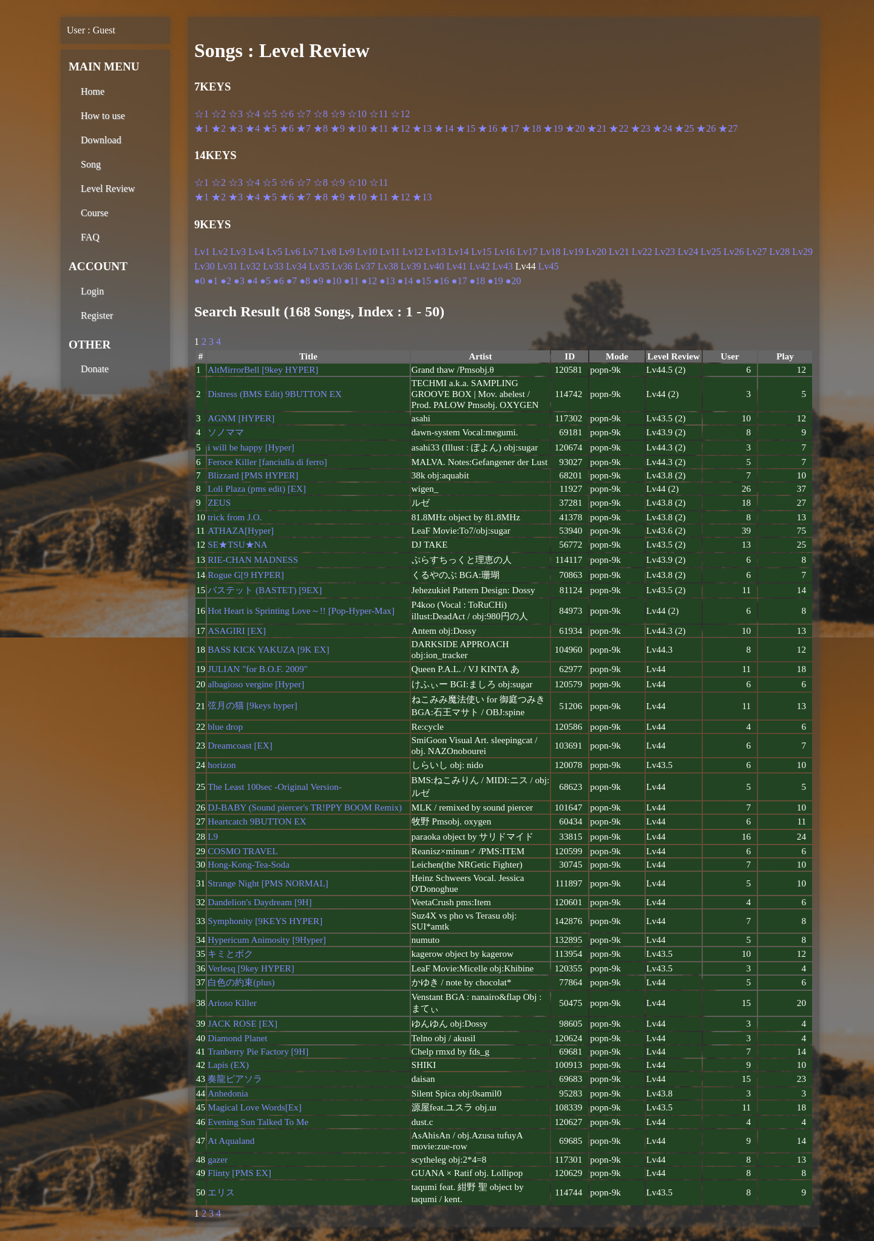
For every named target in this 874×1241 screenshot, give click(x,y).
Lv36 (342, 266)
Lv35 (319, 266)
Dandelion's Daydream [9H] (259, 902)
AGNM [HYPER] (241, 418)
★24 (662, 128)
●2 (225, 281)
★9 (337, 128)
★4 (252, 128)
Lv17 (527, 251)
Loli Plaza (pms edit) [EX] (257, 488)
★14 (443, 128)
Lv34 (296, 266)
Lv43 (502, 266)
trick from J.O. (235, 517)
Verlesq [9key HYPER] (251, 968)
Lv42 (479, 266)
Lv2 (220, 251)
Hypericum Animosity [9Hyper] (267, 939)
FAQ (90, 237)
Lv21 (619, 251)
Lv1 (202, 251)
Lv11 (390, 251)
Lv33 (273, 266)
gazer (218, 1159)
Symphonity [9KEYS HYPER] (265, 921)
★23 (640, 128)
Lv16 (504, 251)
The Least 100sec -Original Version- (275, 786)
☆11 (378, 114)
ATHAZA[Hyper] (241, 530)
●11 (351, 281)
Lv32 (250, 266)
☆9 (337, 114)
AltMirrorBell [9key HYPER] (263, 369)
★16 (487, 128)
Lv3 (238, 251)
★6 (286, 128)
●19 (495, 281)
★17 (509, 128)
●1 (213, 281)
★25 (684, 128)
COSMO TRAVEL (242, 851)
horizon (221, 765)
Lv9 (346, 251)
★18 (531, 128)
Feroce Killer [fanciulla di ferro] (267, 462)
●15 (423, 281)
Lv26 (733, 251)
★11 (378, 128)
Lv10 (367, 251)
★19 (553, 128)
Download (101, 140)
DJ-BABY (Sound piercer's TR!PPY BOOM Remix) (305, 807)
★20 (574, 128)
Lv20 (596, 251)
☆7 (303, 114)
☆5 (269, 114)
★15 (465, 128)
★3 (235, 128)
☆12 (400, 114)
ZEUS (219, 502)
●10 (334, 281)
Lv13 (435, 251)
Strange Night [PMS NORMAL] (268, 883)
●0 (199, 281)
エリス (221, 1192)
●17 (459, 281)
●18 (478, 281)
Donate (95, 369)
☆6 (286, 114)
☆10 (357, 114)
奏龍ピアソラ (235, 1078)
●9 (318, 281)
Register (97, 315)
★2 (218, 128)
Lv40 (434, 266)
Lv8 (328, 251)
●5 (265, 281)
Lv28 (780, 251)
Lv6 (292, 251)
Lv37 (364, 266)
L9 (213, 836)
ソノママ (226, 432)
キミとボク (230, 953)
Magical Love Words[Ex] (255, 1107)
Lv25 (710, 251)
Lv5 (274, 251)
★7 (303, 128)
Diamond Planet (237, 1038)
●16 (441, 281)
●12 (369, 281)
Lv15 (481, 251)
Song (91, 164)
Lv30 (204, 266)
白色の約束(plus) (241, 982)
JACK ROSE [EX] (242, 1023)
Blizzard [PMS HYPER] (253, 475)
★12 (400, 128)
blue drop (225, 726)
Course (94, 213)
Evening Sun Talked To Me (258, 1122)
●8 (304, 281)
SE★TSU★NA (237, 544)
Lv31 (227, 266)
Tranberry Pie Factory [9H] (258, 1051)
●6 (278, 281)
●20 (513, 281)
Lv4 (256, 251)
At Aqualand (231, 1140)
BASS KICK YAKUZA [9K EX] (268, 649)
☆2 (218, 114)
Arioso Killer (232, 1003)
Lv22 (642, 251)
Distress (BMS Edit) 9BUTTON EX (275, 394)
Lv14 (459, 251)
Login (92, 291)
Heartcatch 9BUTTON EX (257, 821)
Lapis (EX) (228, 1064)
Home (92, 91)
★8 (320, 128)
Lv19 (573, 251)
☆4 (252, 114)
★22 (618, 128)
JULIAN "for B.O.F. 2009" (258, 669)
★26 (706, 128)
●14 (405, 281)
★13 (422, 128)
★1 (201, 128)
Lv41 (457, 266)
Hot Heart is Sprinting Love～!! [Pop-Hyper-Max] (301, 610)
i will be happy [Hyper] (251, 447)
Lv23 (665, 251)
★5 (269, 128)
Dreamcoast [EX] (240, 745)
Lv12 (412, 251)
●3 (239, 281)
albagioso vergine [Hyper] (256, 684)
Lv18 (550, 251)
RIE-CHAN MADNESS (253, 559)
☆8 (320, 114)
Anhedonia (228, 1093)
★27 (727, 128)
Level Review (108, 188)
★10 (357, 128)
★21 (596, 128)
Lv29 (802, 251)
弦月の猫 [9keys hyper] (252, 705)
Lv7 (311, 251)
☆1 (201, 114)
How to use (103, 115)
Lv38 (388, 266)
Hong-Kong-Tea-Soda (249, 864)
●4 (252, 281)
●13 (387, 281)
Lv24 (687, 251)
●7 (291, 281)
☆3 (235, 114)
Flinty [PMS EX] (239, 1173)
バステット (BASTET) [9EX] (265, 590)
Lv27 (757, 251)
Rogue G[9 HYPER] (246, 575)
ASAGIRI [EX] (237, 630)
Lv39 (411, 266)
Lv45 (548, 266)
